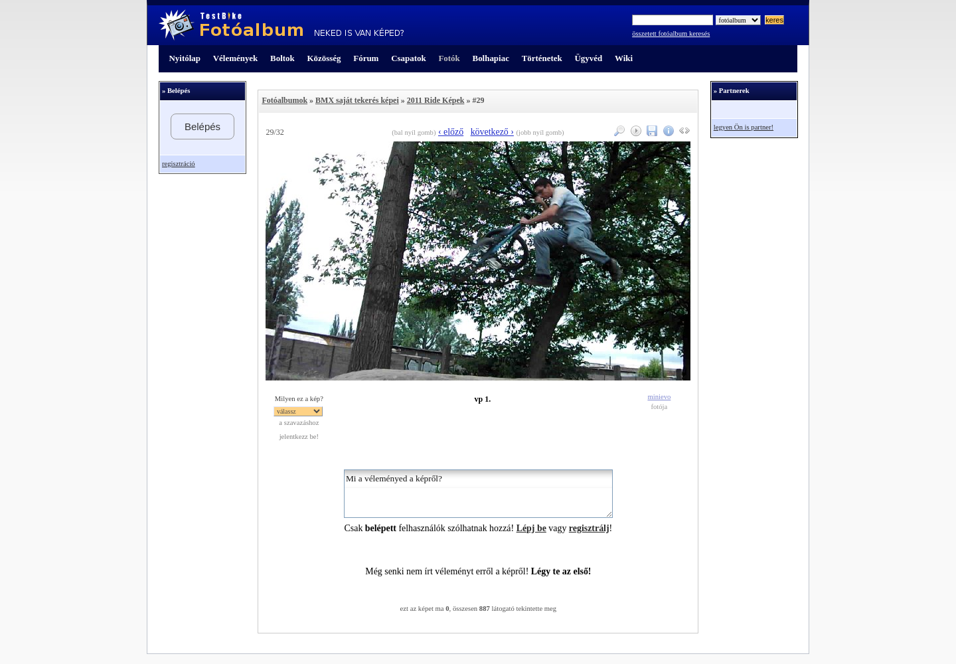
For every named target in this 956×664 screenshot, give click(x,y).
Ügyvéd (588, 58)
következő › (492, 132)
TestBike (281, 25)
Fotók (448, 58)
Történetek (542, 58)
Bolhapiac (491, 58)
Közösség (324, 58)
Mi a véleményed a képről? (478, 493)
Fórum (365, 58)
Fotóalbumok (284, 100)
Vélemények (235, 58)
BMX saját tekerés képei (357, 100)
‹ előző (450, 132)
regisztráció (178, 163)
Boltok (282, 58)
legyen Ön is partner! (743, 127)
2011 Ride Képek (436, 100)
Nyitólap (184, 58)
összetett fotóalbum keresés (671, 33)
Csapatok (408, 58)
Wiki (624, 58)
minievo (659, 396)
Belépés (202, 126)
